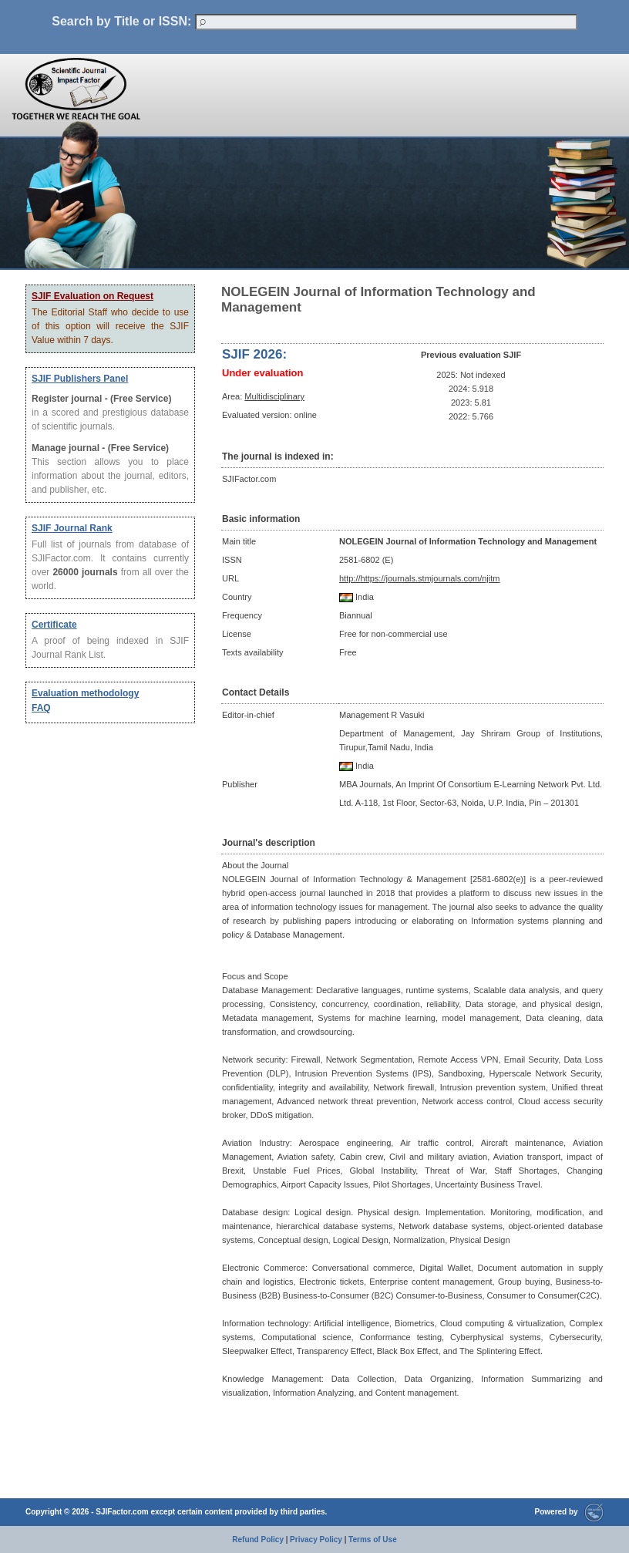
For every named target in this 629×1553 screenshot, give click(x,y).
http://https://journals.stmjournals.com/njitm (419, 578)
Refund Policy (258, 1539)
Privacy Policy (316, 1539)
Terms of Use (372, 1539)
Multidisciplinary (274, 396)
